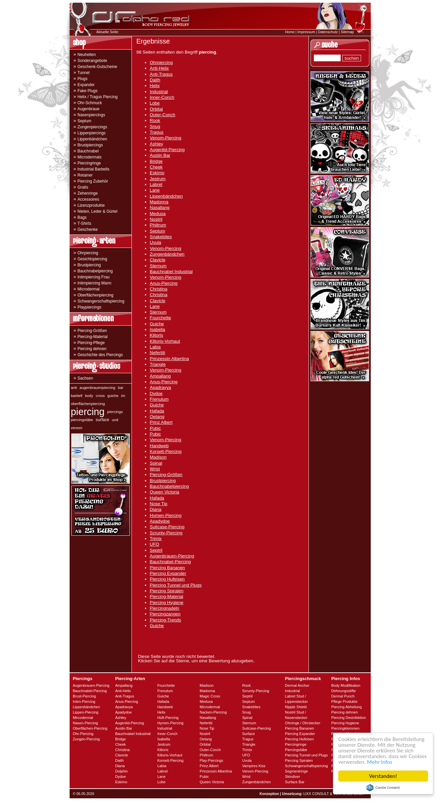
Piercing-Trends (165, 619)
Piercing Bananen (167, 567)
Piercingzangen (165, 613)
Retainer (85, 175)
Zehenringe (88, 193)
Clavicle (158, 259)
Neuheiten (87, 54)
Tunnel (84, 72)
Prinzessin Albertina (169, 358)
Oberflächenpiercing (95, 295)
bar (120, 388)
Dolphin (121, 771)
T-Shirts (84, 223)
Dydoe (156, 393)
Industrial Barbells (93, 169)
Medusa (158, 213)
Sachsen (85, 378)
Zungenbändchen (167, 254)
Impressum (306, 32)
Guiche (157, 323)
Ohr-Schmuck (90, 103)
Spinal (156, 463)
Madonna (159, 201)
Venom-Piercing (165, 137)
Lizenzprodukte (91, 205)
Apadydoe (160, 521)
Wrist (155, 468)
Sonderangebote (92, 60)
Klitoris (156, 335)
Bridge (156, 161)
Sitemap (347, 32)
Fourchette (160, 317)
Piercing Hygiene (167, 602)
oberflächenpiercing (88, 403)
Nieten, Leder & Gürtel (97, 211)
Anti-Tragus (161, 74)
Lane (155, 190)
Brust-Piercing (84, 696)
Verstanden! (383, 776)
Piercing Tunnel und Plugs (176, 585)
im (123, 396)
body (89, 396)
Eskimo (157, 172)
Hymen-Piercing (166, 515)
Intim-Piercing (84, 701)
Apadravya (160, 387)
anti (74, 388)
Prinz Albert (161, 422)
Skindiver (292, 777)
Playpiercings (89, 307)
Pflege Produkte (344, 701)
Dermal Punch (343, 696)
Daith (155, 79)
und (115, 420)
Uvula (155, 242)
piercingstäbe (82, 420)
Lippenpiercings (92, 133)
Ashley (156, 143)
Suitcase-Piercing (167, 526)
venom (77, 428)
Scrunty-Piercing (166, 532)
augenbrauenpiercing (97, 388)
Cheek (156, 167)
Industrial (159, 91)
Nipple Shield (296, 707)
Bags (82, 217)
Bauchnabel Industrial (171, 271)
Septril (156, 550)
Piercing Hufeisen (167, 579)
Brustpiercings (90, 145)
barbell (77, 396)
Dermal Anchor (297, 685)
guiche (112, 396)
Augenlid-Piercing (167, 149)
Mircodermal (83, 718)
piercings (115, 411)
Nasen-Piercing (85, 723)
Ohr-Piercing (83, 734)
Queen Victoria (164, 491)
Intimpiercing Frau (94, 277)
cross (100, 396)
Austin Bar (160, 155)
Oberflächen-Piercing (90, 728)
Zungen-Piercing (86, 739)
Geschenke (88, 229)
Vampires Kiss (253, 766)
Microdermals (90, 157)
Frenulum (159, 399)
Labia (155, 346)
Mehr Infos (379, 761)
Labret (156, 184)
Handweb (159, 445)
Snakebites (161, 236)
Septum (84, 121)
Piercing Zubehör (93, 181)
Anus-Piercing (164, 283)
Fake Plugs (88, 90)
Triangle (158, 364)
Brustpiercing (89, 265)
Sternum (158, 265)
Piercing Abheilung (346, 707)
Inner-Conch (162, 97)
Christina (159, 288)
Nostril (156, 219)
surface (102, 419)
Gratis (83, 187)
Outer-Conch (162, 114)
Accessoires (88, 199)
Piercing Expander (168, 573)
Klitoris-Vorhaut (165, 341)
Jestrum (158, 178)
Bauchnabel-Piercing (170, 561)
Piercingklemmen (345, 728)
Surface (248, 734)
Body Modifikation (345, 685)
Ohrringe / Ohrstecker (303, 723)
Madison (158, 457)
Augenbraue (88, 109)
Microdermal (89, 289)
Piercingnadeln (164, 608)
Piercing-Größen (92, 330)
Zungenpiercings (92, 127)
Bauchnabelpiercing (95, 271)
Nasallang (160, 207)
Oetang (157, 416)
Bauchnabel (88, 151)
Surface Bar (294, 782)
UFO (154, 544)
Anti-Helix (159, 68)
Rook (155, 120)
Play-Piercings (211, 760)
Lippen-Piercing (85, 712)
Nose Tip (159, 503)
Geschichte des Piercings (100, 354)
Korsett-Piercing (166, 451)
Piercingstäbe (296, 750)
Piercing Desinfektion (348, 718)
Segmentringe (296, 771)
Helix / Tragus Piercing (98, 96)
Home (289, 32)
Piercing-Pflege (91, 342)
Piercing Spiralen (167, 590)
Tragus (157, 132)
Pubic (155, 428)
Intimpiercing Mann (94, 283)
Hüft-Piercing (168, 718)
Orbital (156, 109)
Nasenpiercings (91, 115)
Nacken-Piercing (213, 712)
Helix (155, 85)
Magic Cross (210, 696)
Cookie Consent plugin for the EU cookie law (383, 787)
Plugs (83, 78)
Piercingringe (89, 163)
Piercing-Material (93, 336)
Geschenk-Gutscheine (97, 66)
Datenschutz (328, 32)
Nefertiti (157, 352)
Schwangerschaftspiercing (101, 301)
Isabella (157, 329)
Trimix (156, 538)
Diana (156, 509)
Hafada (157, 410)
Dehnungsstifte (343, 691)
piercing (88, 411)
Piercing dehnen (92, 348)
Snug (155, 126)
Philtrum (158, 224)
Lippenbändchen (92, 139)
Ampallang (160, 376)
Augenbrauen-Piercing (172, 555)
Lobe (155, 103)
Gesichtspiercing (92, 259)
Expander (86, 84)
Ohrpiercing (88, 253)
